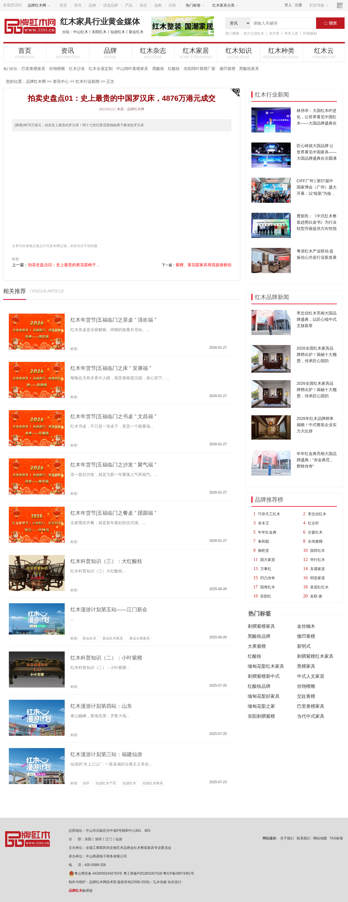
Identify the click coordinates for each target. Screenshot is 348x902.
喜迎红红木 (319, 587)
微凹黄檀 (227, 68)
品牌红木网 (39, 5)
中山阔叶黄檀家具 (132, 68)
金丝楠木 (306, 626)
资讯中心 (61, 81)
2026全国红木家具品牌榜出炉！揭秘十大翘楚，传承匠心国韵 (317, 354)
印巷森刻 (310, 33)
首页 (63, 5)
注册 (298, 5)
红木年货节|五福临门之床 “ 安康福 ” (110, 368)
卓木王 (263, 523)
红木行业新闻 (87, 81)
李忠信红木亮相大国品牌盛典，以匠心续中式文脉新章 (317, 319)
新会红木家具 (113, 638)
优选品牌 (110, 5)
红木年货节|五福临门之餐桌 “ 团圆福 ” (113, 513)
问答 (172, 5)
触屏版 (81, 891)
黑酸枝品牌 (259, 636)
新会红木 (136, 32)
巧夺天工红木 (269, 514)
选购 (158, 5)
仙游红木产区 (106, 783)
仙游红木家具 (153, 783)
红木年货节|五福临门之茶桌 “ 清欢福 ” (113, 320)
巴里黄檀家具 (33, 68)
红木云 (324, 53)
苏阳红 (265, 596)
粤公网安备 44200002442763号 (96, 873)
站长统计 (175, 882)
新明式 (304, 646)
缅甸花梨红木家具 (266, 666)
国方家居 (267, 560)
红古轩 (313, 523)
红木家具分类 (225, 5)
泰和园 (263, 541)
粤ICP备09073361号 (178, 873)
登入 (288, 5)
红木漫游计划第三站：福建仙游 (106, 754)
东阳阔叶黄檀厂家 (199, 68)
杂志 (143, 5)
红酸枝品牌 (259, 686)
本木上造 (291, 33)
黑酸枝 (158, 68)
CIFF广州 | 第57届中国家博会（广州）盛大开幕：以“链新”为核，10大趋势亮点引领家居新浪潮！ (317, 193)
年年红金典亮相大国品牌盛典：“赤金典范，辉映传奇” (317, 459)
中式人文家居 (310, 676)
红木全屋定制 (101, 68)
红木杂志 (153, 53)
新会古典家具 (139, 638)
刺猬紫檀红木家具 (315, 656)
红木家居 (196, 53)
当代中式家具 (310, 716)
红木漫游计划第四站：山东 (101, 706)
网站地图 (320, 838)
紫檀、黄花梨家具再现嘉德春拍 (203, 264)
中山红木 (80, 32)
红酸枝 (174, 68)
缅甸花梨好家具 (264, 696)
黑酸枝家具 (249, 68)
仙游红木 (117, 32)
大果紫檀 (257, 646)
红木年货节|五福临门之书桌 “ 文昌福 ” (113, 416)
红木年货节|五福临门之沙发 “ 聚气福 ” (113, 465)
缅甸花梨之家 (261, 706)
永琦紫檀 (315, 541)
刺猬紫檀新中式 (264, 676)
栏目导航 (319, 5)
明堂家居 (317, 578)
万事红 (265, 569)
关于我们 (287, 838)
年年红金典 (267, 532)
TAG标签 (336, 838)
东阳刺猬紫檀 (261, 716)
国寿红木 (267, 587)
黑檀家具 (306, 666)
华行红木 (317, 560)
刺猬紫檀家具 (261, 626)
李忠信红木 (317, 514)
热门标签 (195, 5)
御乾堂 (263, 550)
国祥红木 (317, 550)
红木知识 (238, 53)
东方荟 (274, 33)
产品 (129, 5)
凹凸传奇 (267, 578)
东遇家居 (317, 569)
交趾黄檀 (306, 696)
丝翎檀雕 (57, 68)
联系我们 (303, 838)
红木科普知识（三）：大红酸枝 (106, 561)
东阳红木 (99, 32)
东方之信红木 (253, 33)
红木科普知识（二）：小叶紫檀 (106, 658)
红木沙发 (77, 68)
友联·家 (316, 596)
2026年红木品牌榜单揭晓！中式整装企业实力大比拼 (317, 424)
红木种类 (281, 53)
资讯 (78, 5)
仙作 (86, 783)
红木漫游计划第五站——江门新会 (108, 609)
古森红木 (315, 532)
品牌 (92, 5)
